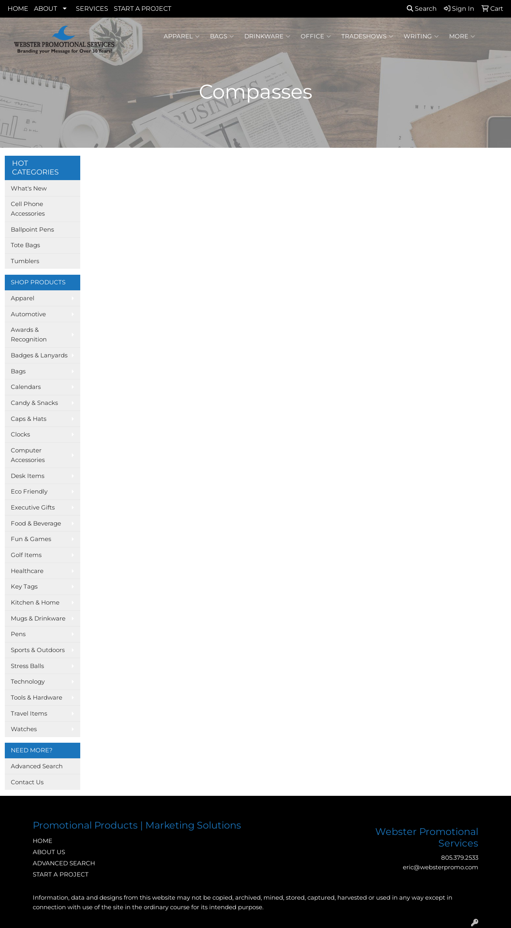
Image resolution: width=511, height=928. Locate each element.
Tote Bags (25, 245)
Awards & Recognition (29, 334)
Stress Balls (27, 666)
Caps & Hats (28, 418)
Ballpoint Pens (32, 229)
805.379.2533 (459, 857)
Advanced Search (37, 766)
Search (422, 8)
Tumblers (25, 261)
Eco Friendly (29, 491)
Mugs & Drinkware (38, 618)
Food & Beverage (36, 523)
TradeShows (367, 36)
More (462, 36)
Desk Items (27, 476)
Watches (24, 729)
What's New (29, 188)
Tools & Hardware (36, 697)
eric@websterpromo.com (440, 867)
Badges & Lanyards (39, 355)
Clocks (20, 434)
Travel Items (29, 713)
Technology (28, 681)
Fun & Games (31, 539)
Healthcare (27, 571)
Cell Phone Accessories (28, 208)
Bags (222, 36)
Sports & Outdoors (38, 650)
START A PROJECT (142, 8)
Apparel (182, 36)
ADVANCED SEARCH (64, 863)
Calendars (26, 387)
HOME (18, 8)
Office (316, 36)
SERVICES (92, 8)
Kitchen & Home (35, 602)
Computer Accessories (28, 455)
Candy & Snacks (34, 402)
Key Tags (24, 586)
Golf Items (26, 555)
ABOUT (45, 8)
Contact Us (27, 782)
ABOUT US (49, 852)
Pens (18, 634)
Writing (421, 36)
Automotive (28, 314)
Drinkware (267, 36)
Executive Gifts (33, 507)
